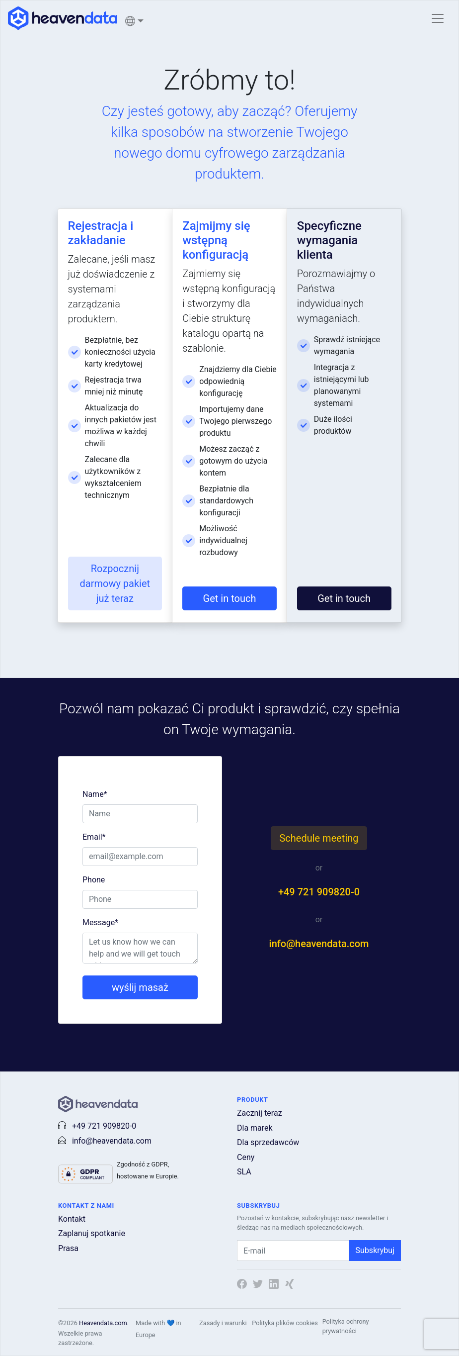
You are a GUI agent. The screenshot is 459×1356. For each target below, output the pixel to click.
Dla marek (255, 1128)
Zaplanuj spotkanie (91, 1233)
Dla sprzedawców (268, 1142)
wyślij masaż (140, 987)
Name (94, 794)
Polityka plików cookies (285, 1323)
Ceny (245, 1157)
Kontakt (71, 1219)
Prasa (68, 1248)
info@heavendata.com (319, 944)
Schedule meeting (318, 838)
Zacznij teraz (259, 1113)
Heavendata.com (103, 1323)
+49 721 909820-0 (319, 892)
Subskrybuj (375, 1250)
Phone (93, 879)
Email (94, 837)
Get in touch (229, 598)
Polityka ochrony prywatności (345, 1326)
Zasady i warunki (223, 1323)
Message (100, 922)
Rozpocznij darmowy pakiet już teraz (115, 583)
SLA (244, 1171)
